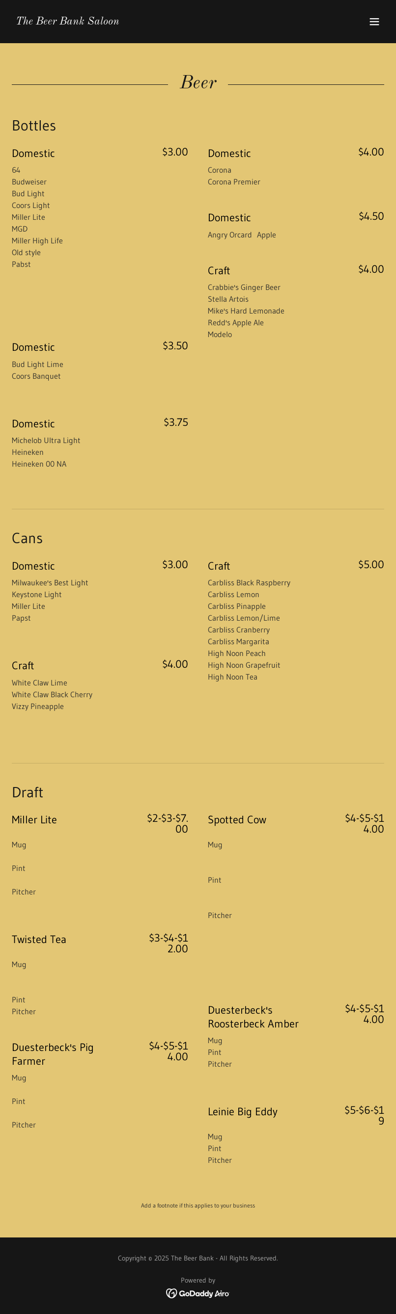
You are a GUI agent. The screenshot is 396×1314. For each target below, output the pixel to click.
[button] (374, 21)
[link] (67, 21)
